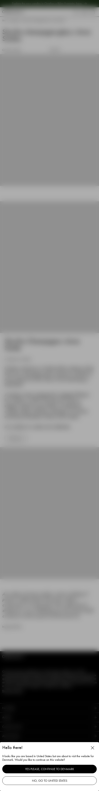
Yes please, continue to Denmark (49, 769)
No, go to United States (49, 781)
